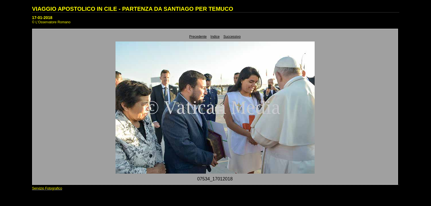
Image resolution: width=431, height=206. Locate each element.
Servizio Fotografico (47, 188)
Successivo (232, 37)
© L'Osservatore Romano (51, 22)
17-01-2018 (42, 17)
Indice (215, 37)
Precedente (198, 37)
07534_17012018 (215, 178)
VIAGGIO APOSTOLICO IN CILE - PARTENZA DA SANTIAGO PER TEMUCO (132, 9)
